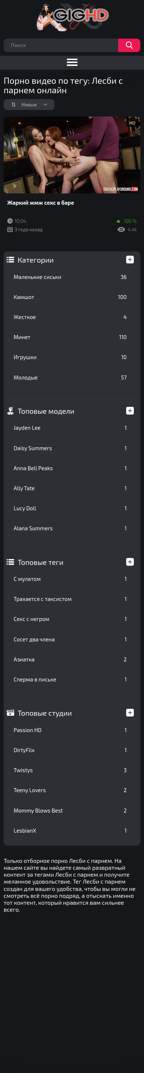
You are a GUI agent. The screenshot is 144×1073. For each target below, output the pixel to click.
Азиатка (70, 659)
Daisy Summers (70, 448)
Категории (36, 259)
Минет (70, 337)
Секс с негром (70, 619)
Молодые (70, 377)
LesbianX (70, 830)
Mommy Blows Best (70, 810)
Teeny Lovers (70, 790)
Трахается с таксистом (70, 599)
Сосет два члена (70, 639)
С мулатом (70, 578)
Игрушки (70, 357)
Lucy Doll (70, 508)
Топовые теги (41, 562)
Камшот (70, 297)
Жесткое (70, 317)
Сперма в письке (70, 679)
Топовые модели (46, 410)
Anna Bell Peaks (70, 468)
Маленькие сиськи (70, 277)
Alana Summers (70, 528)
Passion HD (70, 730)
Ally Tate (70, 488)
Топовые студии (45, 712)
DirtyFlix (70, 750)
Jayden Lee (70, 427)
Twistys (70, 770)
